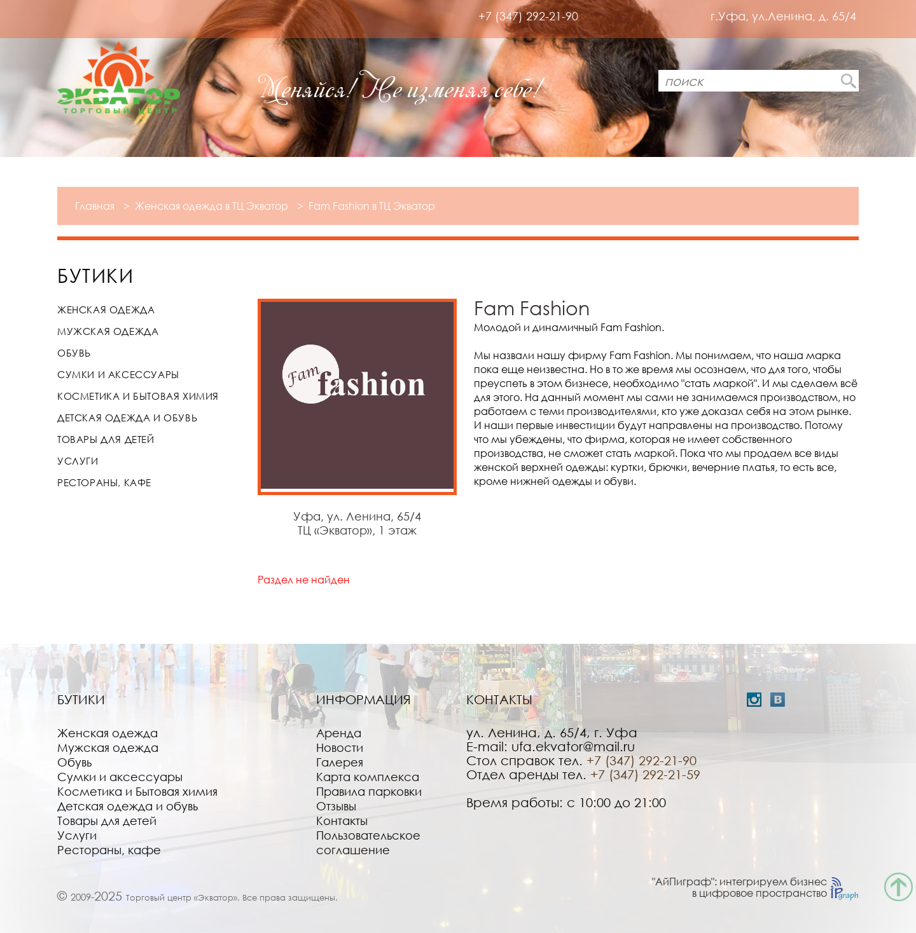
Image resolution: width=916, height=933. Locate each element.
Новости (339, 747)
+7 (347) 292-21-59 (645, 774)
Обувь (74, 352)
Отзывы (336, 806)
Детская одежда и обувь (127, 417)
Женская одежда (106, 309)
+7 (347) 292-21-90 (528, 16)
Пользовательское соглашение (368, 842)
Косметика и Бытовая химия (138, 396)
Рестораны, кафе (104, 482)
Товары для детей (106, 439)
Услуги (78, 460)
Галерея (339, 762)
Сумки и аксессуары (118, 374)
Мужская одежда (107, 331)
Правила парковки (369, 791)
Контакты (342, 820)
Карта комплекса (367, 777)
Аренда (338, 733)
